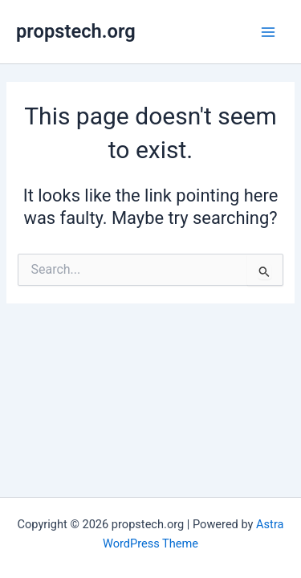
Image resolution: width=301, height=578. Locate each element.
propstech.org (76, 31)
